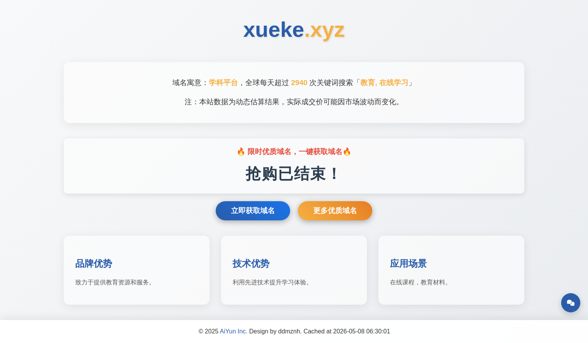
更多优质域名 (335, 211)
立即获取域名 (253, 211)
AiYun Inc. (234, 331)
